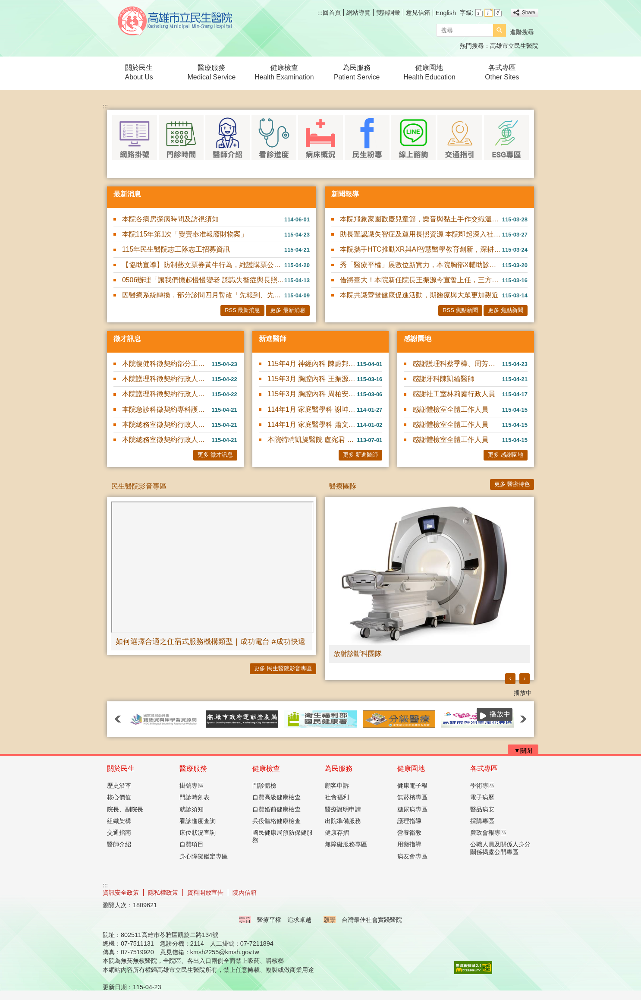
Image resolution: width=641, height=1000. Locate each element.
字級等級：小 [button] (479, 12)
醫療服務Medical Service (212, 72)
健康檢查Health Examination (284, 72)
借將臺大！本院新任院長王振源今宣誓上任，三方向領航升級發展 (421, 280)
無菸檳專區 (412, 797)
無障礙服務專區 (346, 844)
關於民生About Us (139, 72)
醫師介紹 (119, 844)
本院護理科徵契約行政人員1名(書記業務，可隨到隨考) (167, 393)
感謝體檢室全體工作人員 (450, 409)
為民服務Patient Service (357, 72)
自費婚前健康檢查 (276, 809)
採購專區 (482, 820)
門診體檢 (264, 785)
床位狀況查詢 (197, 832)
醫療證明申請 (343, 809)
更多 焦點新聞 (505, 310)
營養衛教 (409, 832)
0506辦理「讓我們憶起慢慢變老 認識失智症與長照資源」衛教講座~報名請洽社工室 (203, 280)
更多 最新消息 (287, 310)
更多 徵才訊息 (215, 454)
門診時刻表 (194, 797)
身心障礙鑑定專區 (203, 856)
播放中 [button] (523, 692)
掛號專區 (191, 785)
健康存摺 (337, 832)
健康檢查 (266, 768)
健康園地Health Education (429, 72)
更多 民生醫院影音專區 (283, 668)
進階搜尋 (522, 31)
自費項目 (191, 844)
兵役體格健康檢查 (276, 820)
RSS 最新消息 (242, 310)
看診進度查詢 (197, 820)
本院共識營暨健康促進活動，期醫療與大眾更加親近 (419, 295)
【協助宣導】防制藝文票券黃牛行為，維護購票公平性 (203, 264)
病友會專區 (412, 856)
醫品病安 (482, 809)
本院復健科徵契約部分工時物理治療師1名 (167, 363)
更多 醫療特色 (512, 484)
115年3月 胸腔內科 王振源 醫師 (312, 378)
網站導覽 (358, 12)
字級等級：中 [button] (488, 13)
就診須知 (191, 809)
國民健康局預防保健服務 (282, 836)
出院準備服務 (343, 820)
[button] (499, 30)
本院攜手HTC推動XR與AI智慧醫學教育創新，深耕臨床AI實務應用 (421, 249)
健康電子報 (412, 785)
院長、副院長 (125, 809)
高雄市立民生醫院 (175, 20)
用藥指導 (409, 844)
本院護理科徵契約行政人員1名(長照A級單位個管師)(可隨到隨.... (167, 378)
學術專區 (482, 785)
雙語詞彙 (388, 12)
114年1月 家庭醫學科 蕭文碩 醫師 (312, 424)
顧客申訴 (337, 785)
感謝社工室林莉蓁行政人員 (453, 393)
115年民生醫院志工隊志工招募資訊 (176, 249)
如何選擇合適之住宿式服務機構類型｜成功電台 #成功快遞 (210, 641)
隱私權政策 (163, 892)
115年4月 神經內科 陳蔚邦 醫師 (312, 363)
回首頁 (332, 12)
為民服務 (338, 768)
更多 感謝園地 (505, 454)
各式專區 (484, 768)
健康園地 (411, 768)
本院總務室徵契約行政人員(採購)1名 (167, 439)
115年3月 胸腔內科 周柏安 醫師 (312, 393)
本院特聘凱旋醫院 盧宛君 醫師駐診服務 (312, 439)
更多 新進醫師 (360, 454)
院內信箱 (245, 892)
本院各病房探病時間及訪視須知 (170, 219)
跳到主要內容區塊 (4, 4)
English (446, 12)
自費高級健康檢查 (276, 797)
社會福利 (337, 797)
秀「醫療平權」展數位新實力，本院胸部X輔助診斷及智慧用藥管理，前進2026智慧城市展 (421, 264)
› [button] (524, 678)
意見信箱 (418, 12)
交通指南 (119, 832)
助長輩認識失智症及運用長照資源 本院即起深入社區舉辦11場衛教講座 (421, 234)
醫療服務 (193, 768)
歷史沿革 (119, 785)
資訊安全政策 (121, 892)
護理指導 (409, 820)
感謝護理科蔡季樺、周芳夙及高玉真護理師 (457, 363)
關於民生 (121, 768)
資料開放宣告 (205, 892)
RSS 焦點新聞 (460, 310)
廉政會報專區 (488, 832)
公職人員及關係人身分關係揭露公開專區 (500, 848)
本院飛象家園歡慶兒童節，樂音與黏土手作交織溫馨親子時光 (421, 219)
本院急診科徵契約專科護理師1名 (167, 409)
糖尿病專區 (412, 809)
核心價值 (119, 797)
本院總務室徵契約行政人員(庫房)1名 (167, 424)
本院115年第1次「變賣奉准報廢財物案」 (185, 234)
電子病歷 (482, 797)
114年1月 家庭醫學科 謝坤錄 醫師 (312, 409)
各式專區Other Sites (502, 72)
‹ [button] (510, 678)
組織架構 (119, 820)
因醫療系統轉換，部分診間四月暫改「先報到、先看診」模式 (203, 295)
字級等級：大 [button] (498, 12)
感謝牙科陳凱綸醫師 (443, 378)
